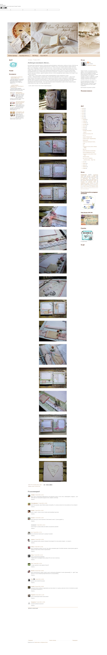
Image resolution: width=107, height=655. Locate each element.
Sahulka (32, 510)
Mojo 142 (84, 149)
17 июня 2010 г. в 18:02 (39, 539)
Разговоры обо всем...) (24, 55)
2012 (83, 114)
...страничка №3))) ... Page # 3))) (89, 159)
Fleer (32, 579)
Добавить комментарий (33, 608)
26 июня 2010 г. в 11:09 (39, 594)
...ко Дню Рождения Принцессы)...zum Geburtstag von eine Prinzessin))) (17, 86)
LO (90, 177)
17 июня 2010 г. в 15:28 (42, 503)
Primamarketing (91, 185)
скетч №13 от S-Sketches (87, 158)
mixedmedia (95, 184)
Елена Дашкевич (34, 503)
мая (84, 161)
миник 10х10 (83, 188)
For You (84, 135)
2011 (83, 116)
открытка (85, 185)
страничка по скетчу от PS (88, 133)
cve (31, 532)
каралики (90, 187)
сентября (85, 124)
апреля (84, 163)
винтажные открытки (85, 179)
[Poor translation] (5, 8)
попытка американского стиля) (89, 152)
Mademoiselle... (86, 140)
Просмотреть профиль (91, 65)
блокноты (93, 178)
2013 (83, 113)
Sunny (32, 555)
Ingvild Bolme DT (94, 179)
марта (84, 165)
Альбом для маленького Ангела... (89, 141)
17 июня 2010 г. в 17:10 (37, 532)
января (84, 168)
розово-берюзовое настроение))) (89, 150)
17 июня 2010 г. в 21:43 (38, 555)
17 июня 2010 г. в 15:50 (39, 510)
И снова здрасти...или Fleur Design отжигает (20, 112)
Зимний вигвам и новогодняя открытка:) (20, 93)
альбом (94, 177)
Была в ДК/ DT (43, 55)
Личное (86, 177)
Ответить (33, 499)
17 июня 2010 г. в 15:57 (39, 517)
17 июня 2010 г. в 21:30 (38, 546)
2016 (83, 108)
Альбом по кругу (86, 156)
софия (87, 188)
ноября (84, 121)
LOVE (84, 143)
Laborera (33, 539)
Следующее (30, 640)
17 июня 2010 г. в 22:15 (37, 563)
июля (84, 127)
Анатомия (84, 180)
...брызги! (84, 132)
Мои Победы (35, 55)
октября (84, 122)
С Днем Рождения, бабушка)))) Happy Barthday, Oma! (16, 77)
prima (90, 184)
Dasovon (33, 570)
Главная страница (12, 55)
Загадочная (33, 602)
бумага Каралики (87, 186)
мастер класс (95, 187)
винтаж (82, 177)
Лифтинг (86, 187)
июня (84, 129)
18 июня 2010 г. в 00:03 (39, 570)
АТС (83, 145)
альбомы (32, 486)
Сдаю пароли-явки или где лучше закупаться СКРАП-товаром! (20, 102)
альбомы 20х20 (37, 486)
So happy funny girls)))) (87, 130)
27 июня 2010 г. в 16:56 (40, 602)
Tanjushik (33, 594)
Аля (32, 563)
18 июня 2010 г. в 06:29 (39, 586)
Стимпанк (83, 181)
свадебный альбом (94, 186)
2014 (83, 111)
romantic (33, 586)
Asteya (32, 546)
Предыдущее (74, 640)
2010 (83, 118)
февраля (85, 166)
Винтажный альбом (92, 180)
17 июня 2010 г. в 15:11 (39, 494)
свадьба (86, 184)
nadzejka (33, 494)
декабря (84, 119)
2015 (83, 110)
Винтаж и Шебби (91, 176)
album (83, 187)
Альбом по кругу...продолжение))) (89, 138)
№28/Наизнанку (84, 178)
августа (84, 125)
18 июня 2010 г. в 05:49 (39, 579)
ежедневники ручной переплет (87, 183)
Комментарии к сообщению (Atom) (41, 642)
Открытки (84, 174)
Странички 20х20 (92, 181)
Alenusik (33, 517)
